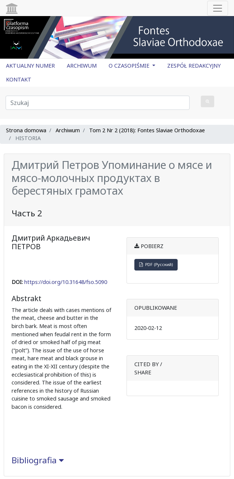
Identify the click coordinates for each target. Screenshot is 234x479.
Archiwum (68, 130)
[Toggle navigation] (217, 8)
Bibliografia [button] (38, 460)
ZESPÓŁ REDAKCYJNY (194, 65)
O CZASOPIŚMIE (130, 65)
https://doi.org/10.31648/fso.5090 (65, 281)
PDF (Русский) (156, 264)
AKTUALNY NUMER (30, 65)
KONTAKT (18, 79)
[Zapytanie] (98, 103)
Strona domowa (26, 130)
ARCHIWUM (82, 65)
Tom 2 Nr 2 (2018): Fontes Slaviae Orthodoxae (147, 130)
